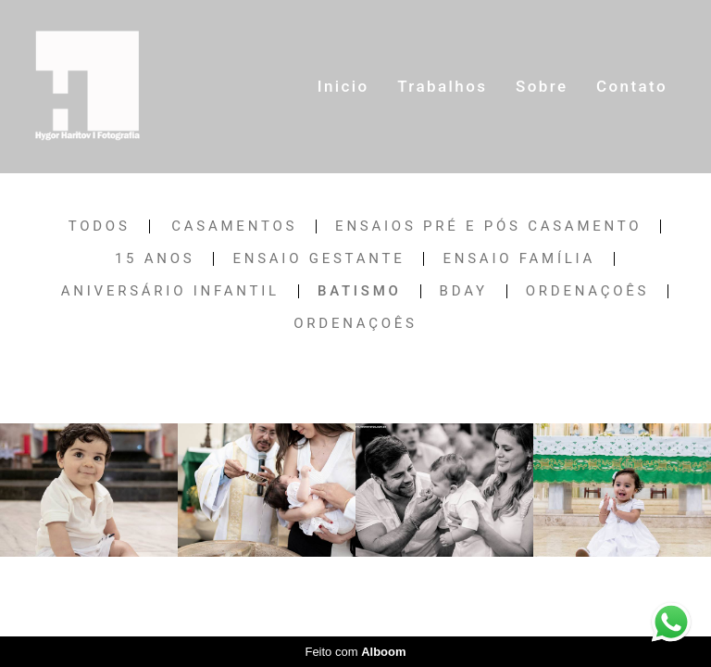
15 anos (155, 259)
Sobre (542, 86)
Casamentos (234, 226)
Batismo (360, 291)
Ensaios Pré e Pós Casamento (488, 226)
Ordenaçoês (587, 291)
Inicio (343, 86)
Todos (100, 226)
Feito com (355, 652)
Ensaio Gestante (318, 259)
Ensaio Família (519, 259)
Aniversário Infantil (170, 291)
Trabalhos (442, 86)
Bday (464, 291)
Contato (631, 86)
